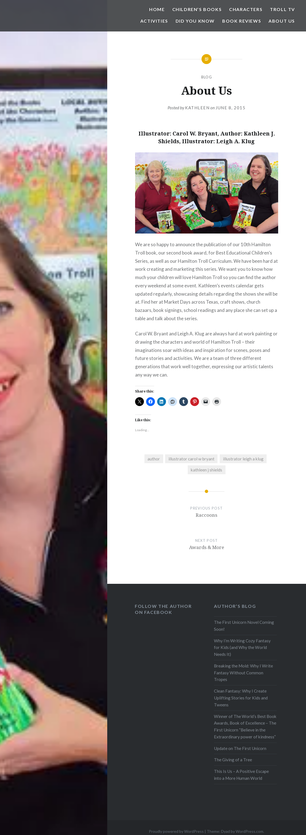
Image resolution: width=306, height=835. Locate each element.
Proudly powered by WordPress (176, 831)
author (153, 458)
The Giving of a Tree (233, 759)
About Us (282, 20)
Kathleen (197, 107)
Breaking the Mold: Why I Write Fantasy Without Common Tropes (243, 672)
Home (157, 9)
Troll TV (282, 9)
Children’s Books (197, 9)
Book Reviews (241, 20)
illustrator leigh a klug (243, 458)
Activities (154, 20)
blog (206, 77)
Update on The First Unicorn (240, 748)
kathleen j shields (206, 469)
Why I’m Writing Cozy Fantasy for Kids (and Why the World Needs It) (242, 647)
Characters (245, 9)
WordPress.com (249, 831)
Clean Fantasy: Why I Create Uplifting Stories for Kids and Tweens (241, 697)
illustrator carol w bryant (191, 458)
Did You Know (195, 20)
